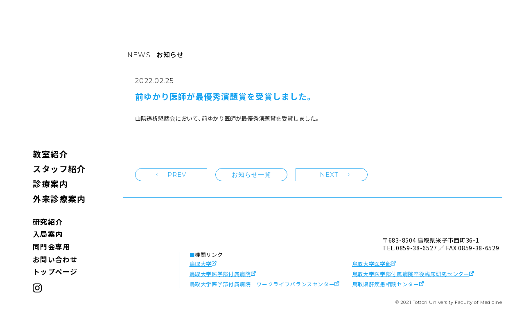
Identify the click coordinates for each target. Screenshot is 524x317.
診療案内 (50, 183)
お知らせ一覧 (251, 174)
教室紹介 (50, 154)
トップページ (55, 271)
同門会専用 (51, 246)
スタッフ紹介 (59, 169)
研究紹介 (48, 221)
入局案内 (48, 234)
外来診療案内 (59, 199)
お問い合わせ (55, 259)
